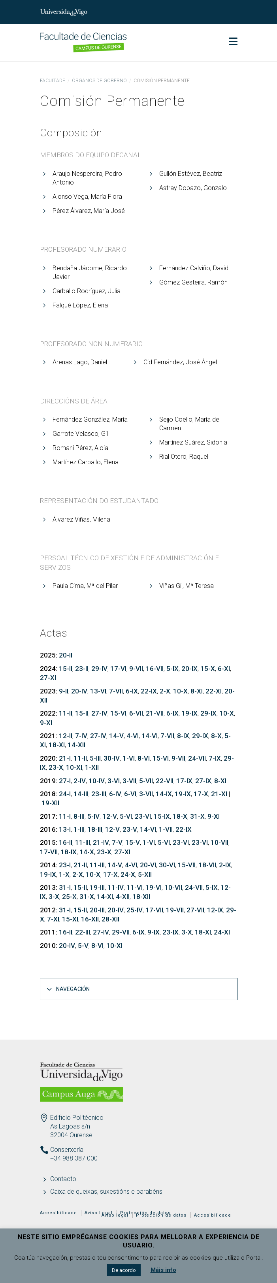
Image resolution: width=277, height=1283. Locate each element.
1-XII (92, 767)
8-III (79, 816)
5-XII (145, 874)
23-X (56, 767)
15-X (207, 669)
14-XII (76, 745)
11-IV (115, 887)
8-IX (183, 736)
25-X (69, 897)
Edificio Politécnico (77, 1117)
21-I (65, 758)
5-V (83, 946)
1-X (64, 874)
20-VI (148, 865)
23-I (65, 865)
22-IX (149, 691)
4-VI (132, 736)
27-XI (48, 678)
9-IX (153, 932)
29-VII (121, 932)
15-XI (70, 919)
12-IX (215, 910)
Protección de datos (161, 1215)
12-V (109, 816)
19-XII (50, 803)
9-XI (46, 723)
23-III (98, 794)
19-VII (175, 910)
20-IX (189, 669)
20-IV (79, 691)
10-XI (74, 767)
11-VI (134, 887)
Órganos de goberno (99, 80)
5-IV (93, 816)
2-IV (79, 781)
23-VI (143, 816)
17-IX (184, 781)
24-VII (197, 758)
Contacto (63, 1179)
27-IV (99, 713)
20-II (65, 655)
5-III (95, 758)
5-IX (172, 669)
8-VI (144, 758)
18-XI (57, 745)
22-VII (164, 781)
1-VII (166, 829)
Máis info (163, 1270)
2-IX (225, 865)
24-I (65, 794)
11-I (65, 816)
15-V (132, 842)
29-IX (208, 713)
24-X (128, 874)
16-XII (90, 919)
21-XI (219, 794)
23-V (129, 829)
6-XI (224, 669)
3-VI (113, 781)
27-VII (195, 910)
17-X (201, 794)
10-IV (97, 781)
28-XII (110, 919)
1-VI (128, 758)
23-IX (170, 932)
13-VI (98, 691)
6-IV (115, 794)
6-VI (130, 794)
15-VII (187, 865)
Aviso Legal (99, 1212)
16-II (65, 842)
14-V (116, 736)
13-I (65, 829)
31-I (65, 887)
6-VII (136, 713)
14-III (81, 794)
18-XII (141, 897)
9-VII (136, 669)
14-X (86, 852)
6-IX (132, 691)
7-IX (215, 758)
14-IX (164, 794)
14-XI (105, 897)
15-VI (118, 713)
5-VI (126, 816)
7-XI (53, 919)
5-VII (146, 781)
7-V (117, 842)
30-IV (112, 758)
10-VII (219, 842)
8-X (216, 736)
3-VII (129, 781)
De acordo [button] (124, 1270)
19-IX (189, 713)
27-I (65, 781)
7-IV (81, 736)
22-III (82, 932)
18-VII (207, 865)
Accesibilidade (58, 1212)
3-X (54, 897)
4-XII (123, 897)
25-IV (134, 910)
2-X (165, 691)
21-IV (101, 842)
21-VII (155, 713)
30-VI (167, 865)
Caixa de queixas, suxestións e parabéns (106, 1191)
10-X (180, 691)
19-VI (153, 887)
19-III (97, 887)
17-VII (49, 852)
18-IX (68, 852)
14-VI (149, 736)
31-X (197, 816)
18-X (180, 816)
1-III (79, 829)
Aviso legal (115, 1215)
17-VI (118, 669)
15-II (65, 669)
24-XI (222, 932)
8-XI (196, 691)
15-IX (162, 816)
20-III (97, 910)
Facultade (52, 80)
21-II (80, 865)
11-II (65, 713)
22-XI (213, 691)
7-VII (116, 691)
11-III (82, 842)
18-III (94, 829)
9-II (63, 691)
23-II (82, 669)
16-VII (155, 669)
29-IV (99, 669)
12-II (65, 736)
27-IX (203, 781)
